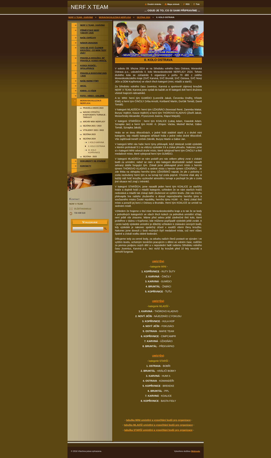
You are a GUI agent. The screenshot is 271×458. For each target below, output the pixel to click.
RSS (188, 4)
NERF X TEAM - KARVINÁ (80, 17)
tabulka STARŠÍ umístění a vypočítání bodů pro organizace (158, 430)
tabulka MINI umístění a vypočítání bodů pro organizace (158, 420)
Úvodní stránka (154, 4)
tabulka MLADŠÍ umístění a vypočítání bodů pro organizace (158, 425)
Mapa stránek (173, 4)
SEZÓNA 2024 (143, 17)
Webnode (195, 451)
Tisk (198, 4)
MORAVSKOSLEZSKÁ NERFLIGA (115, 17)
